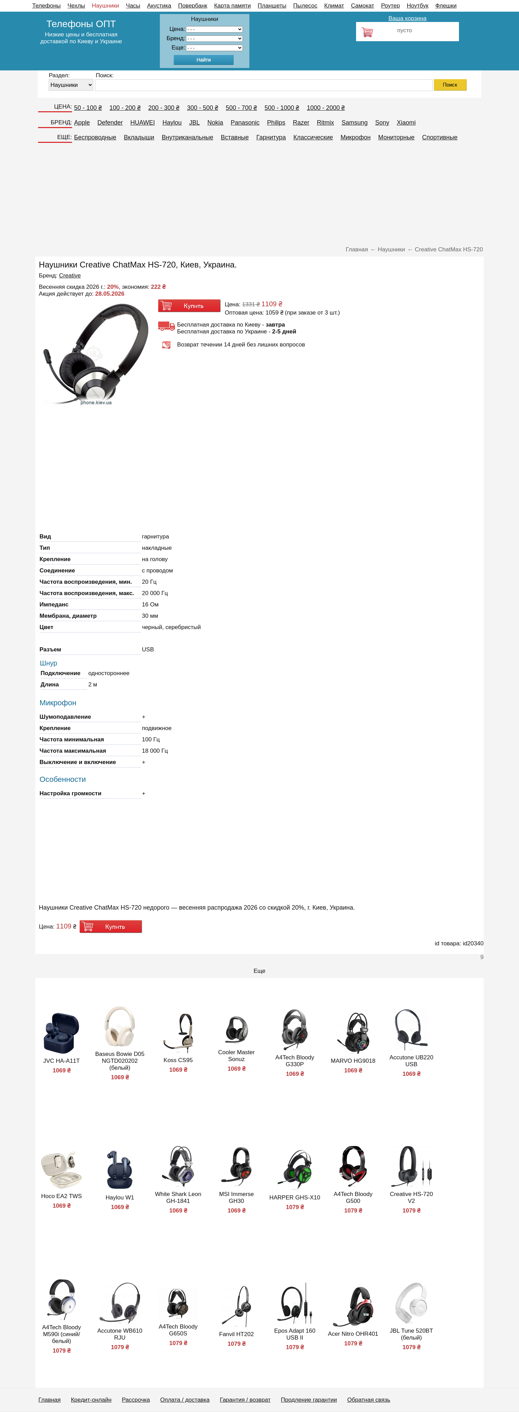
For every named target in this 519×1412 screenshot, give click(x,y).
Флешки (446, 5)
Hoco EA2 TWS (61, 1196)
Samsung (355, 122)
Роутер (390, 5)
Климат (334, 5)
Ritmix (325, 122)
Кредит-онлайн (91, 1400)
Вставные (235, 137)
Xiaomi (406, 122)
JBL (194, 122)
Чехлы (76, 5)
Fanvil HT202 (236, 1334)
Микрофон (356, 137)
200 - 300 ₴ (163, 107)
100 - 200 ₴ (125, 107)
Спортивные (440, 137)
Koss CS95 (178, 1060)
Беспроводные (95, 137)
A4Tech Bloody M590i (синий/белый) (61, 1334)
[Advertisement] (259, 196)
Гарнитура (271, 137)
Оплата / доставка (185, 1400)
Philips (276, 122)
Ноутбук (417, 5)
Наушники (105, 5)
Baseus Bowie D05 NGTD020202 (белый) (120, 1061)
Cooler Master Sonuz (236, 1055)
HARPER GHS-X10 (294, 1197)
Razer (301, 122)
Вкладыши (139, 137)
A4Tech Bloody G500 (353, 1197)
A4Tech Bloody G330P (294, 1061)
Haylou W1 (120, 1197)
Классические (313, 137)
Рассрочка (136, 1400)
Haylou (171, 122)
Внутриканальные (187, 137)
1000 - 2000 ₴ (326, 107)
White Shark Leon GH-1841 (178, 1197)
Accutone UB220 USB (412, 1061)
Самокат (362, 5)
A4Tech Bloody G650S (178, 1330)
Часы (133, 5)
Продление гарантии (309, 1400)
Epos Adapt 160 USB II (294, 1334)
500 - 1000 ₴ (281, 107)
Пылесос (305, 5)
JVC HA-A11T (61, 1061)
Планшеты (272, 5)
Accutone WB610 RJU (119, 1334)
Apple (82, 122)
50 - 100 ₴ (88, 107)
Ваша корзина (407, 18)
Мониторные (396, 137)
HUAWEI (142, 122)
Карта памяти (232, 5)
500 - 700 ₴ (241, 107)
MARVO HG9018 (353, 1061)
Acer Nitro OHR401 (353, 1334)
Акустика (159, 5)
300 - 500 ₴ (202, 107)
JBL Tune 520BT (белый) (411, 1334)
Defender (110, 122)
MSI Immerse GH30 (236, 1197)
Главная (49, 1400)
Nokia (215, 122)
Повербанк (192, 5)
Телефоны (46, 5)
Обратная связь (368, 1400)
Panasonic (245, 122)
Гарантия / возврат (245, 1400)
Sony (382, 122)
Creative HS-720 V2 (411, 1197)
